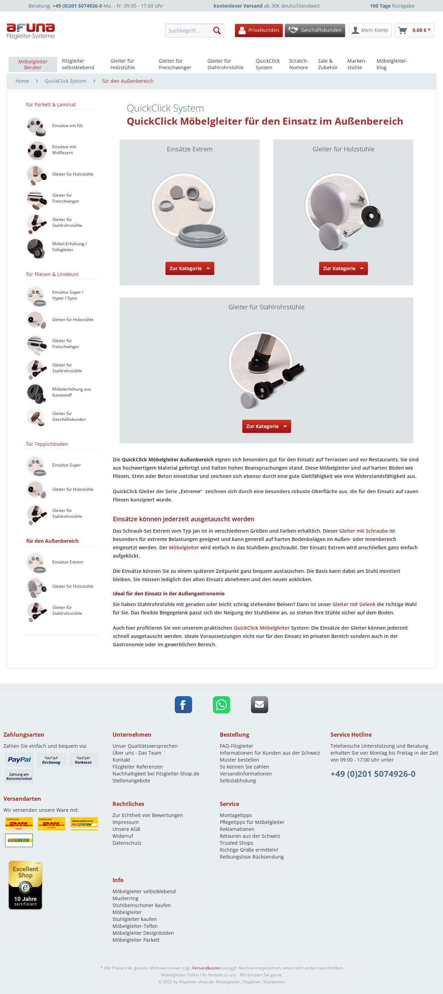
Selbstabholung (238, 780)
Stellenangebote (131, 780)
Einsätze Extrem (190, 149)
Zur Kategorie (190, 267)
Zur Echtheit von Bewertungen (147, 815)
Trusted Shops (236, 843)
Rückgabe (392, 5)
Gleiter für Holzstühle (343, 149)
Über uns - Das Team (136, 752)
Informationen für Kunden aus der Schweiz (270, 752)
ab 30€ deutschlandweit (267, 5)
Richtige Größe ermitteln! (249, 849)
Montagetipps (236, 815)
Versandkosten (206, 968)
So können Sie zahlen (244, 766)
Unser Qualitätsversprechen (145, 746)
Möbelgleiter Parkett (136, 940)
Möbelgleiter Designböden (143, 933)
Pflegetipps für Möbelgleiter (252, 822)
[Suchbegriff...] (194, 30)
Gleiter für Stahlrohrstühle (266, 307)
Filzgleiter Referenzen (137, 766)
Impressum (125, 822)
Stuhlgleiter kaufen (134, 919)
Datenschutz (127, 843)
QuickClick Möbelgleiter (262, 627)
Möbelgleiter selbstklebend (144, 891)
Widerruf (122, 836)
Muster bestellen (239, 759)
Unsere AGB (126, 829)
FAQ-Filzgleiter (236, 746)
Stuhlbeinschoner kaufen (141, 905)
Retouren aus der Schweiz (250, 836)
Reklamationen (237, 829)
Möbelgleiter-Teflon (135, 926)
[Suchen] (217, 30)
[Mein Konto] (370, 30)
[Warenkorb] (414, 30)
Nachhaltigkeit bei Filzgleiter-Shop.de (155, 773)
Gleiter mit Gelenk (354, 604)
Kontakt (121, 759)
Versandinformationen (246, 773)
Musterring (125, 898)
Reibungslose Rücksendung (252, 856)
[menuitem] (197, 30)
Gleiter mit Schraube (363, 530)
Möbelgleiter (184, 547)
